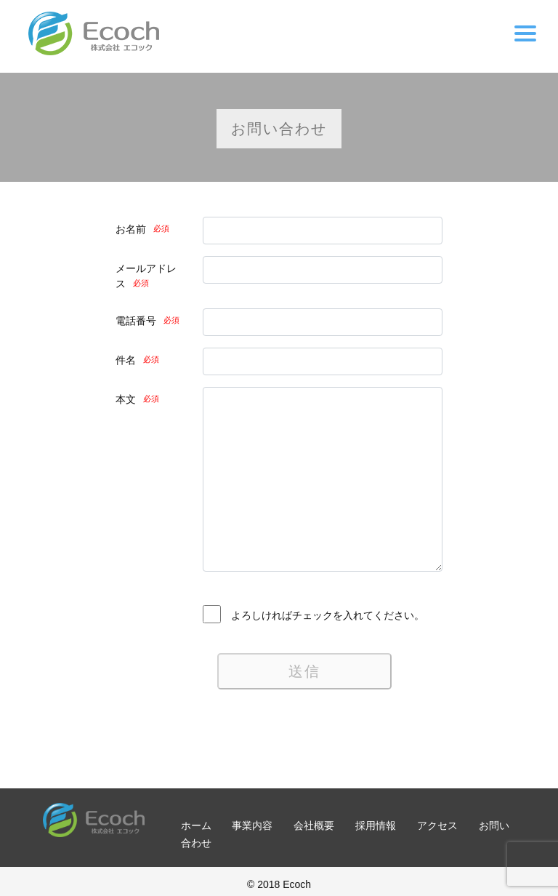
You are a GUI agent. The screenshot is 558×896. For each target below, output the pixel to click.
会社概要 (314, 825)
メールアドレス (146, 276)
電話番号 (147, 321)
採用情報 (375, 825)
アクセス (437, 825)
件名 (137, 360)
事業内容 (252, 825)
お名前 (142, 229)
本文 (137, 399)
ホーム (196, 825)
